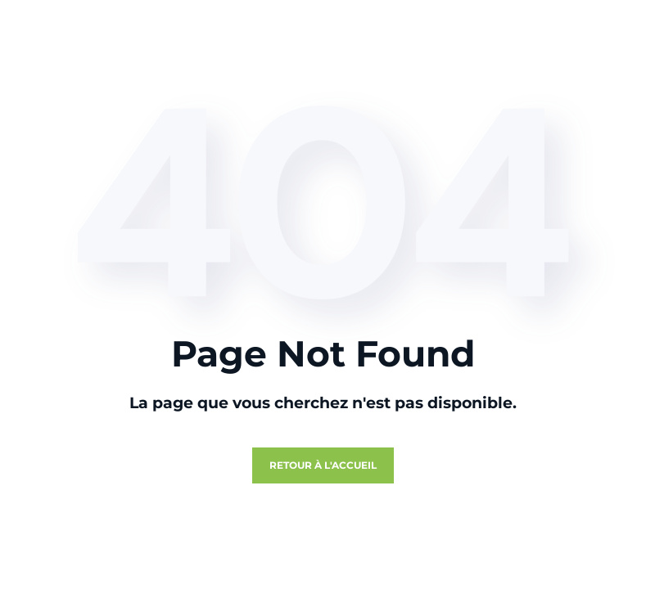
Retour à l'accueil (323, 465)
